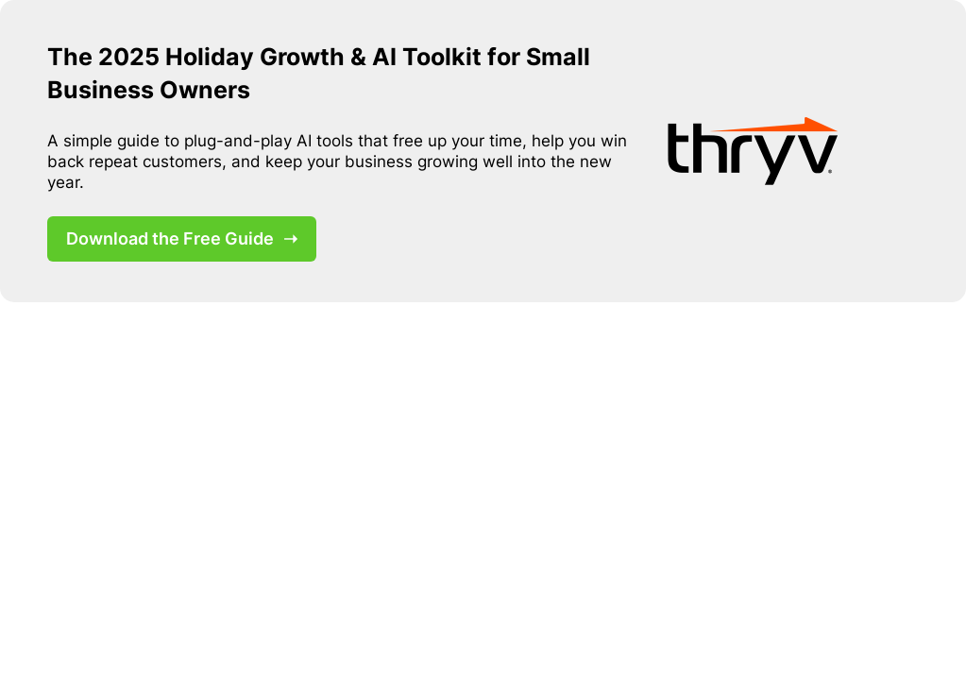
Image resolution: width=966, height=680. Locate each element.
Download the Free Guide (181, 238)
